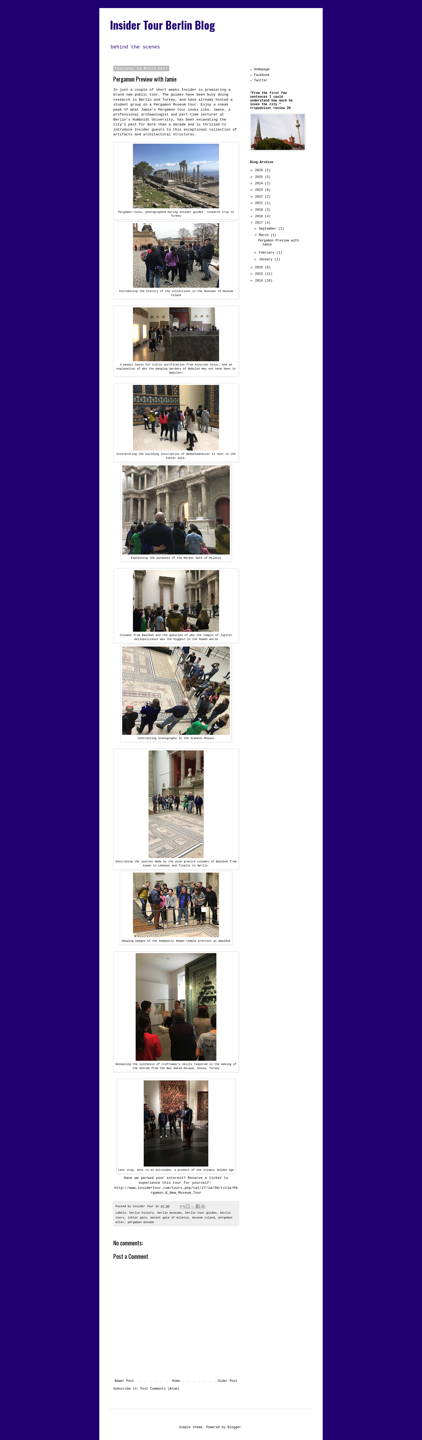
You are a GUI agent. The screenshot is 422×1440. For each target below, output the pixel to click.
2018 (260, 216)
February (267, 253)
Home (176, 1381)
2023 (260, 190)
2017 (260, 223)
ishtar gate (137, 1217)
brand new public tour (135, 95)
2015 (260, 274)
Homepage (262, 69)
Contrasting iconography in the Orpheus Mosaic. (176, 738)
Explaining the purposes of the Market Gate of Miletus (176, 558)
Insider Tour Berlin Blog (162, 25)
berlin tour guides (201, 1212)
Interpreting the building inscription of (151, 454)
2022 (260, 197)
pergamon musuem (141, 1222)
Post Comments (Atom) (159, 1389)
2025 (260, 177)
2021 (260, 203)
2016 (260, 267)
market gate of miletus (169, 1217)
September (268, 229)
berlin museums (169, 1212)
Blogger (234, 1427)
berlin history (141, 1212)
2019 (260, 210)
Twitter (261, 80)
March (264, 235)
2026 (260, 170)
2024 (260, 183)
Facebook (262, 75)
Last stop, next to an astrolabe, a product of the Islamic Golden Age (176, 1170)
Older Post (227, 1381)
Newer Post (124, 1381)
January (267, 259)
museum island (203, 1217)
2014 (260, 281)
